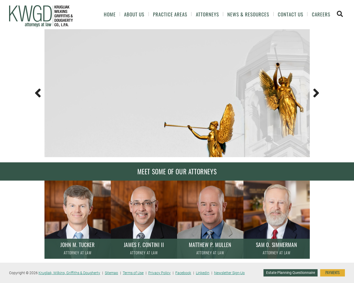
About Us (134, 14)
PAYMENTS (332, 272)
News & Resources (248, 14)
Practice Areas (170, 14)
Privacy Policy (159, 273)
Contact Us (290, 14)
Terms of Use (133, 273)
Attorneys (207, 14)
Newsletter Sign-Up (229, 273)
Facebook (183, 273)
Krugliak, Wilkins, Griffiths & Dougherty (69, 273)
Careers (321, 14)
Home (110, 14)
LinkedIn (202, 273)
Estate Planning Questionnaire (290, 272)
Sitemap (111, 273)
